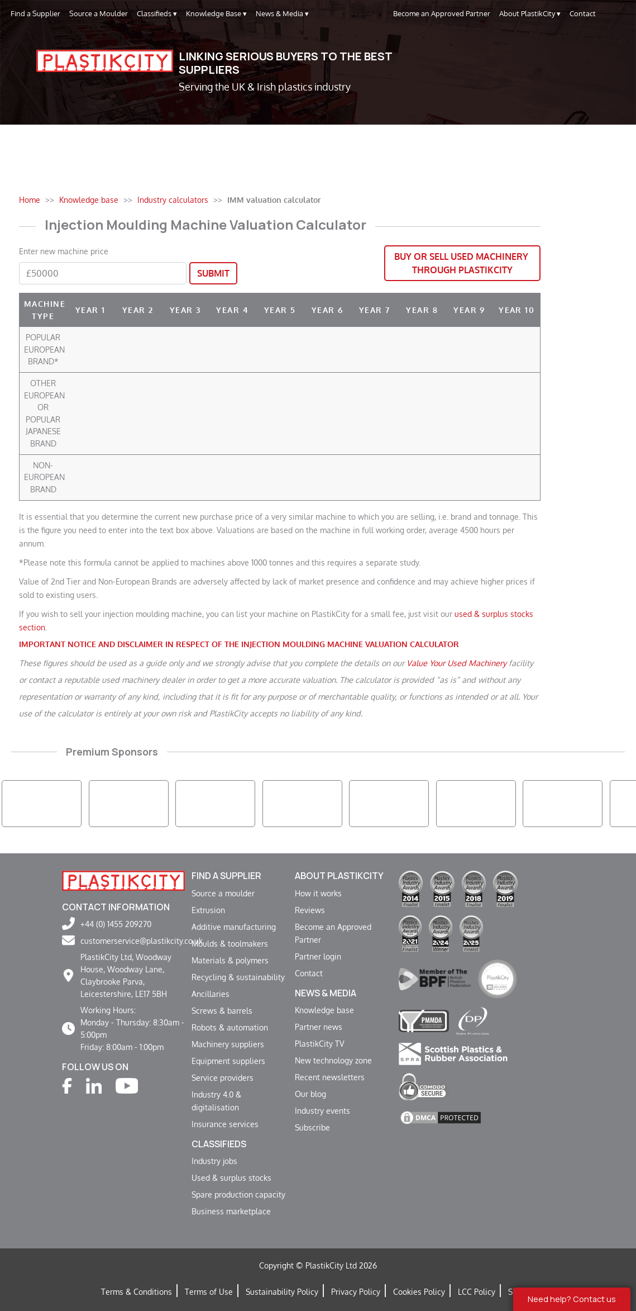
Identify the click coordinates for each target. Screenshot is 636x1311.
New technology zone (333, 1060)
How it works (318, 893)
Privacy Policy (355, 1291)
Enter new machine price (63, 251)
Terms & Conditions (136, 1291)
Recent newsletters (330, 1077)
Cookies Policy (419, 1291)
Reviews (310, 910)
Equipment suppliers (228, 1061)
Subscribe (312, 1127)
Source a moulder (223, 893)
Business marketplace (231, 1211)
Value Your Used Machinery (456, 663)
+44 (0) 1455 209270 (115, 924)
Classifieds (157, 14)
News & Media (282, 14)
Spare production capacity (238, 1194)
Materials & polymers (230, 960)
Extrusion (208, 910)
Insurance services (225, 1124)
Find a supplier (226, 876)
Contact (583, 13)
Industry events (322, 1110)
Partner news (318, 1027)
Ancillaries (210, 994)
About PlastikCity (530, 14)
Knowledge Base (216, 14)
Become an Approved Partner (441, 13)
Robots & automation (230, 1027)
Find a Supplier (35, 13)
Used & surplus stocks (231, 1177)
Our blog (310, 1094)
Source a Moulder (98, 13)
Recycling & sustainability (238, 977)
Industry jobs (214, 1161)
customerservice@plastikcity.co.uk (141, 940)
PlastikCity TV (319, 1043)
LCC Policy (476, 1291)
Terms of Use (209, 1291)
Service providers (223, 1077)
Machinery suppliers (228, 1044)
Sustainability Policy (282, 1291)
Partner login (318, 956)
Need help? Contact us (572, 1299)
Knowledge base (324, 1010)
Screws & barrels (222, 1010)
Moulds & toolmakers (230, 943)
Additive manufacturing (234, 927)
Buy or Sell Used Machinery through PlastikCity (462, 263)
